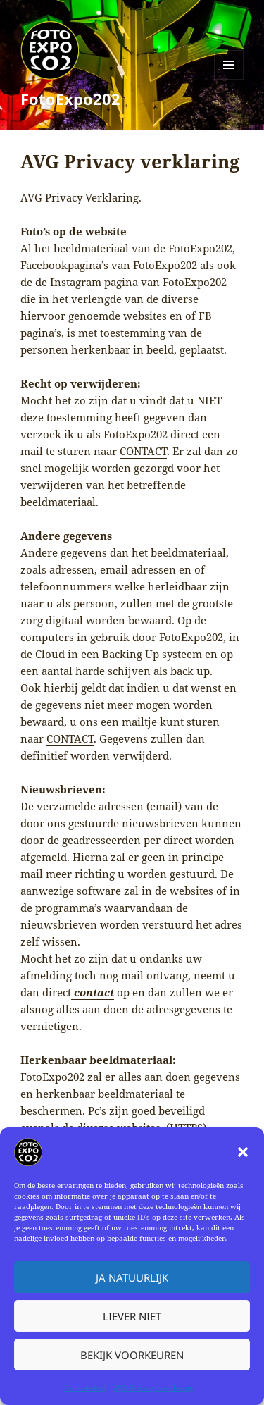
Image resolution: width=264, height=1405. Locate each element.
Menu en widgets (229, 79)
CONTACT (143, 451)
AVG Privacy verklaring (153, 1387)
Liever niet (132, 1316)
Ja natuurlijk (132, 1277)
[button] (243, 1152)
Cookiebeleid (85, 1387)
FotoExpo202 (70, 98)
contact (92, 992)
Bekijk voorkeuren (132, 1355)
